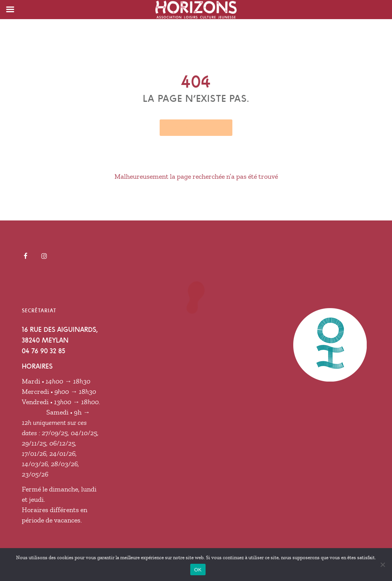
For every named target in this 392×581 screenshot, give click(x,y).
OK (197, 570)
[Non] (382, 564)
